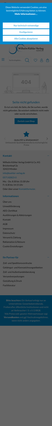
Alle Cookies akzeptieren (26, 38)
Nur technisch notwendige (26, 25)
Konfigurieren (26, 32)
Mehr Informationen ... (26, 14)
